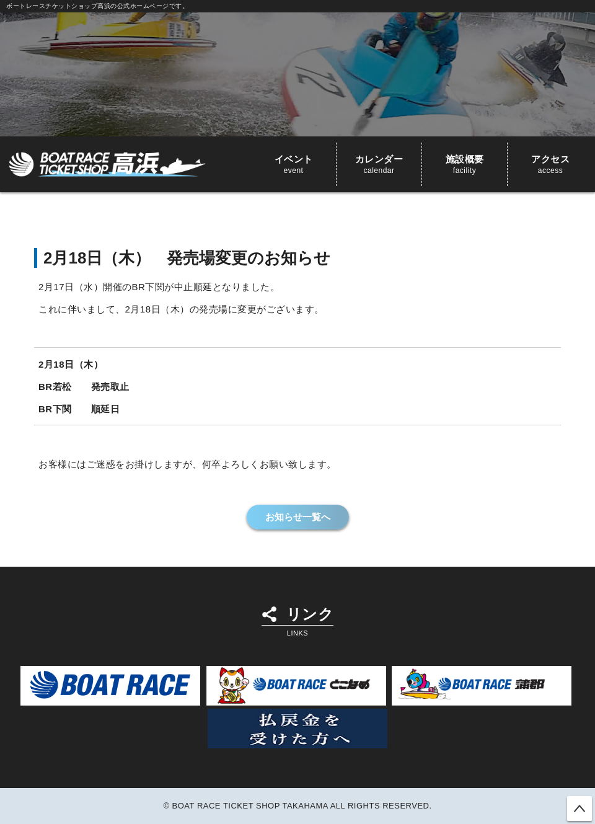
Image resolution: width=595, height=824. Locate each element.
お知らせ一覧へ (297, 517)
